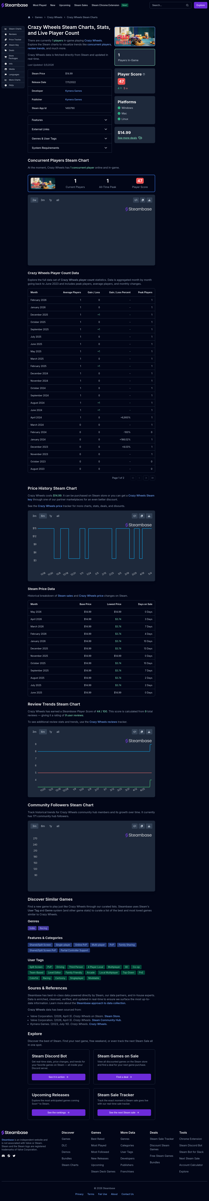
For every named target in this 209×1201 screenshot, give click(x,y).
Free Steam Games (161, 1155)
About (114, 1194)
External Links (70, 129)
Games (39, 17)
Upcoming (64, 5)
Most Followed (100, 1152)
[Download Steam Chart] (149, 200)
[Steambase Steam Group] (9, 1156)
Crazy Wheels (54, 17)
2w (34, 200)
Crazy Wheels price (50, 506)
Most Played (39, 5)
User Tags (127, 1152)
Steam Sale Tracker (162, 1138)
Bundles (67, 1158)
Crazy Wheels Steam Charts (82, 17)
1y (50, 200)
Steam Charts (70, 1165)
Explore (201, 5)
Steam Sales (81, 5)
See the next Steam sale (124, 1112)
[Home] (29, 17)
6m (43, 516)
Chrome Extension (190, 1138)
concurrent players (99, 44)
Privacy (79, 1194)
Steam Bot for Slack (191, 1152)
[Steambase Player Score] (144, 74)
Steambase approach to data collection (101, 1003)
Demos (66, 1152)
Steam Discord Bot (190, 1145)
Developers (128, 1158)
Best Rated (97, 1138)
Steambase (8, 1139)
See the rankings (59, 1112)
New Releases (100, 1158)
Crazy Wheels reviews (103, 721)
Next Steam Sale (189, 1158)
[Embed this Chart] (136, 200)
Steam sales (65, 595)
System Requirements (70, 148)
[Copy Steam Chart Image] (142, 200)
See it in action (59, 1077)
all (57, 200)
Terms (90, 1194)
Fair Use (102, 1194)
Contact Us (127, 1194)
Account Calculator (191, 1165)
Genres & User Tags (70, 138)
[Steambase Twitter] (14, 1156)
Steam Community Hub (106, 1020)
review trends (36, 48)
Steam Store (112, 1016)
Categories (127, 1145)
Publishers (127, 1165)
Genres (125, 1138)
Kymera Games (73, 90)
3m (43, 200)
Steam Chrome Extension (105, 5)
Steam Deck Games (103, 1171)
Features (70, 120)
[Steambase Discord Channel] (3, 1156)
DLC (64, 1145)
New (52, 5)
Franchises (127, 1171)
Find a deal (124, 1077)
